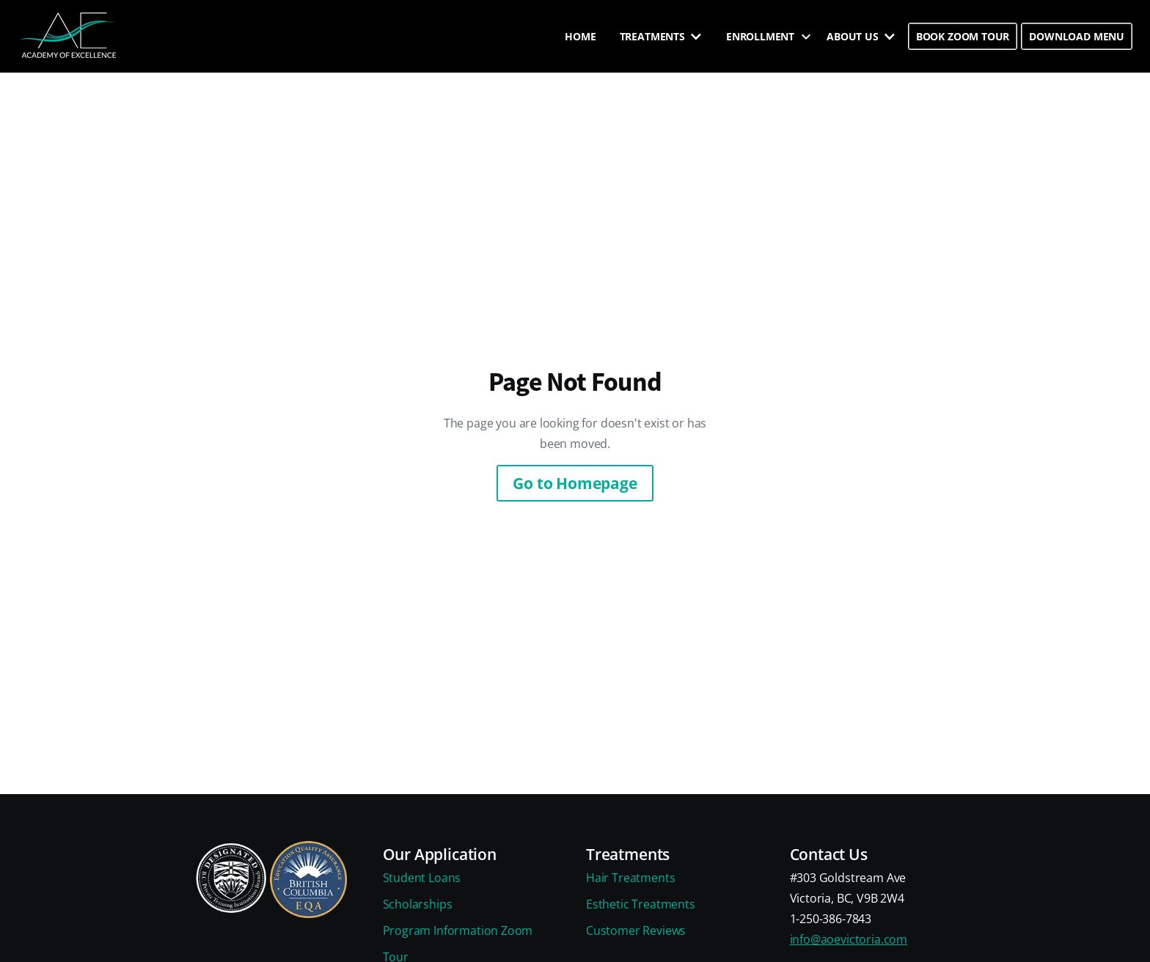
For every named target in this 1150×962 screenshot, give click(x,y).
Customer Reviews (636, 930)
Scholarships (418, 904)
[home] (70, 36)
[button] (661, 36)
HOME (580, 36)
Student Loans (422, 878)
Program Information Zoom (458, 930)
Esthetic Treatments (640, 904)
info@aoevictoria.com (848, 939)
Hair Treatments (630, 878)
